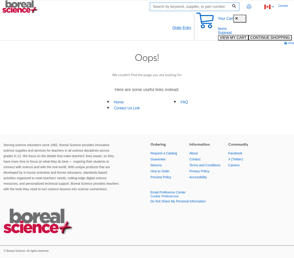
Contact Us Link (127, 108)
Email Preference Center (168, 192)
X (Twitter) (235, 159)
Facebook (235, 153)
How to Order (160, 171)
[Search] (190, 7)
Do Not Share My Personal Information (178, 201)
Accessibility (198, 177)
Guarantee (158, 159)
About (193, 153)
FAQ (184, 102)
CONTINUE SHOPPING (270, 38)
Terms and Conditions (204, 165)
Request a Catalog (163, 153)
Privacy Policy (199, 171)
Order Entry (181, 28)
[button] (249, 6)
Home (119, 102)
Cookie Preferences (164, 196)
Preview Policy (160, 177)
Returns (156, 165)
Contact (194, 159)
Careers (234, 165)
